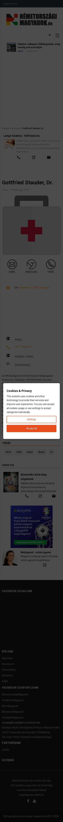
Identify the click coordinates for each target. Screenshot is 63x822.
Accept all (31, 428)
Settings (31, 419)
